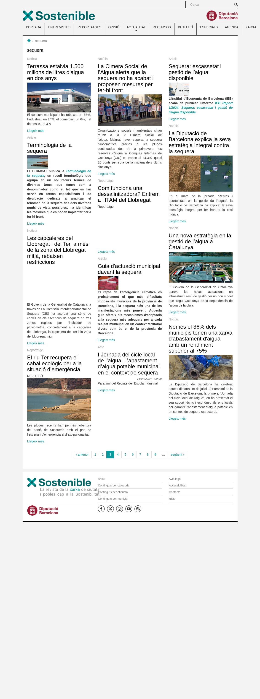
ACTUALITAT (136, 28)
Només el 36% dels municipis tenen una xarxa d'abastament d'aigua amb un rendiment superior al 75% (141, 392)
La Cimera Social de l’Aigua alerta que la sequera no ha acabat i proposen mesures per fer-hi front (130, 78)
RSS (172, 498)
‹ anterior (82, 454)
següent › (177, 454)
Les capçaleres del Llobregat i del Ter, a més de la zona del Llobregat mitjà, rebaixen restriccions (92, 301)
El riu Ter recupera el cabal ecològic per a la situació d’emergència (89, 434)
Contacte (174, 492)
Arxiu (101, 479)
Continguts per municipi (113, 498)
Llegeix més (35, 131)
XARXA (251, 27)
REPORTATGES (89, 27)
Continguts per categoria (113, 485)
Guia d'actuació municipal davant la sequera (99, 315)
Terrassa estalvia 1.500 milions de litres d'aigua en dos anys (55, 72)
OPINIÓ (114, 27)
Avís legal (175, 479)
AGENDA (231, 27)
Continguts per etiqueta (113, 492)
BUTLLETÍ (185, 27)
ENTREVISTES (59, 27)
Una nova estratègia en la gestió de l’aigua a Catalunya (140, 264)
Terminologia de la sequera (49, 176)
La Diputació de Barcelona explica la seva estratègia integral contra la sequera (174, 161)
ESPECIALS (209, 27)
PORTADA (33, 27)
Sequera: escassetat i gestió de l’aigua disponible (135, 108)
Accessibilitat (177, 485)
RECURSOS (162, 27)
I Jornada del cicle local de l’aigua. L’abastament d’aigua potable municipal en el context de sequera (133, 414)
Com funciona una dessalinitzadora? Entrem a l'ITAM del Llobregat (133, 231)
